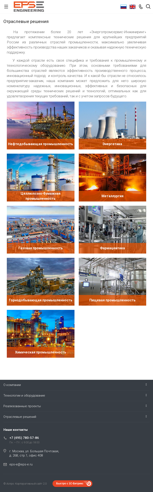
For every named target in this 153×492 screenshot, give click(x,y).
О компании (12, 385)
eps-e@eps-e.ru (21, 464)
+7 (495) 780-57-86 (24, 438)
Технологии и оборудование (24, 395)
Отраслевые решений (19, 417)
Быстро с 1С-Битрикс (69, 483)
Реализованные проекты (22, 406)
